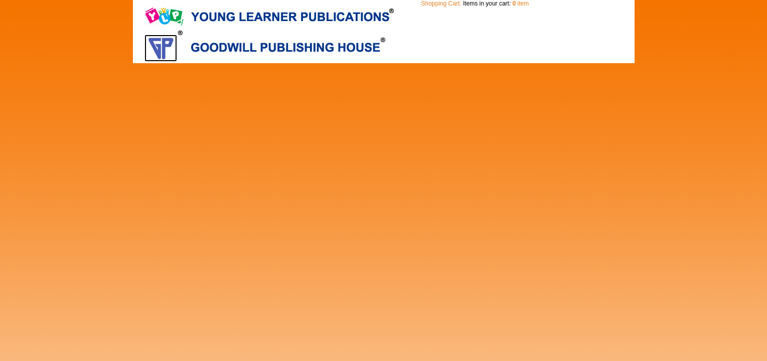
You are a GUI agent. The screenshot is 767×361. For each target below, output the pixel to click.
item (521, 3)
